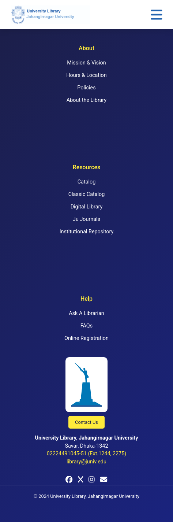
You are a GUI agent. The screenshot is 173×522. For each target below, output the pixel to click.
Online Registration (86, 338)
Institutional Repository (87, 232)
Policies (86, 88)
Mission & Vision (86, 63)
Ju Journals (86, 219)
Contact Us (86, 422)
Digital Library (87, 207)
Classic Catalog (86, 194)
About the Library (86, 100)
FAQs (86, 326)
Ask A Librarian (86, 313)
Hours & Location (86, 75)
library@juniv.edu (86, 462)
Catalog (87, 182)
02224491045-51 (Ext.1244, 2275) (87, 454)
